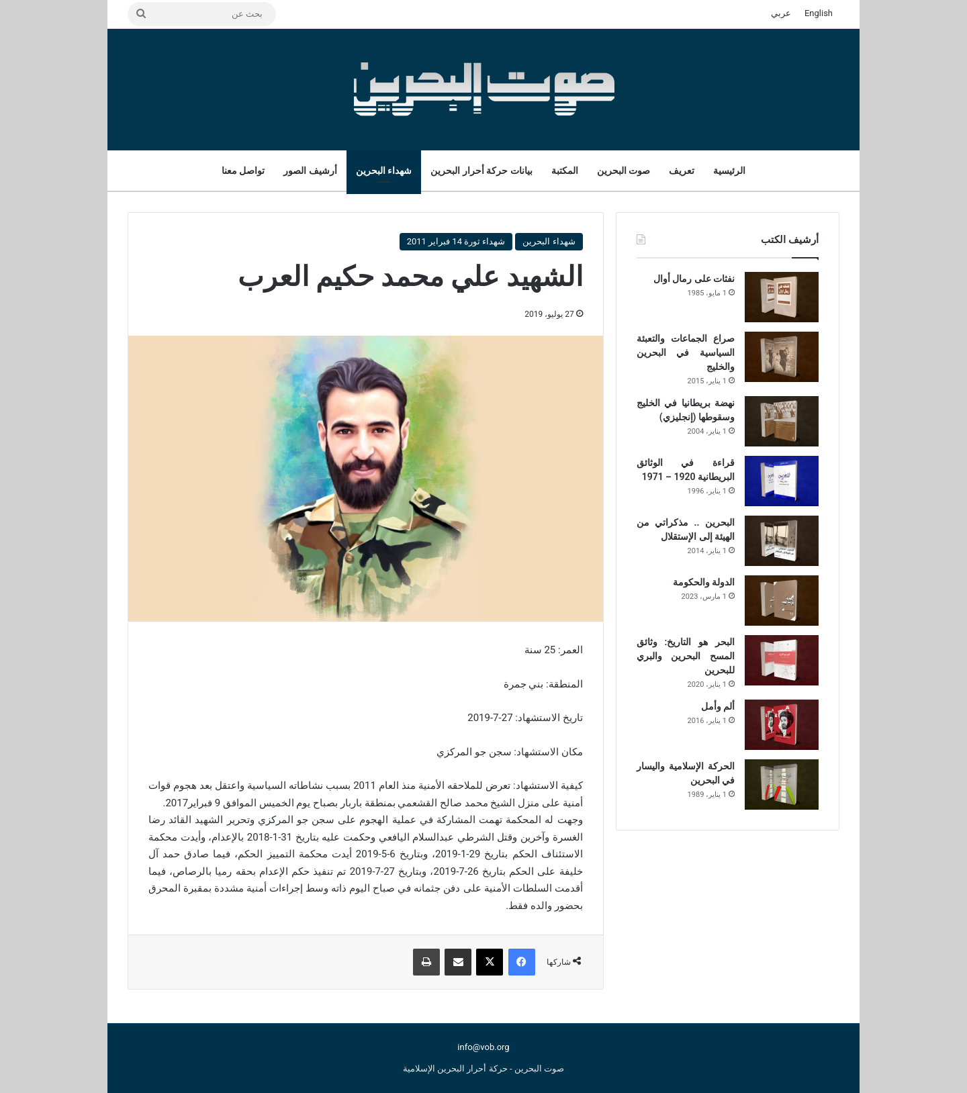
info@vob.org (483, 1047)
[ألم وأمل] (782, 725)
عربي (781, 13)
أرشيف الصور (309, 170)
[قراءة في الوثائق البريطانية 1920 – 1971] (782, 481)
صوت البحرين (623, 170)
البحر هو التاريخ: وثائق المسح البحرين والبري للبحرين (686, 655)
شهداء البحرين (384, 170)
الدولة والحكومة (704, 582)
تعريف (681, 170)
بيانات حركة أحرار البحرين (481, 170)
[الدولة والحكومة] (782, 600)
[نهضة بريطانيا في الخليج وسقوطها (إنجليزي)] (782, 421)
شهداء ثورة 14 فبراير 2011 (456, 241)
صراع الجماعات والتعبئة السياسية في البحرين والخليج (686, 352)
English (818, 13)
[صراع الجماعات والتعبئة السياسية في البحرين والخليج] (782, 357)
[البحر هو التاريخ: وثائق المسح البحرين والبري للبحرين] (782, 660)
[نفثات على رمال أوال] (782, 297)
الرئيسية (729, 170)
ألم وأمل (718, 706)
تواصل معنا (243, 170)
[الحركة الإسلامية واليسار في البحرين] (782, 784)
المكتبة (564, 170)
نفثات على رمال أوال (694, 278)
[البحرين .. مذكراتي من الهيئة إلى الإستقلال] (782, 541)
